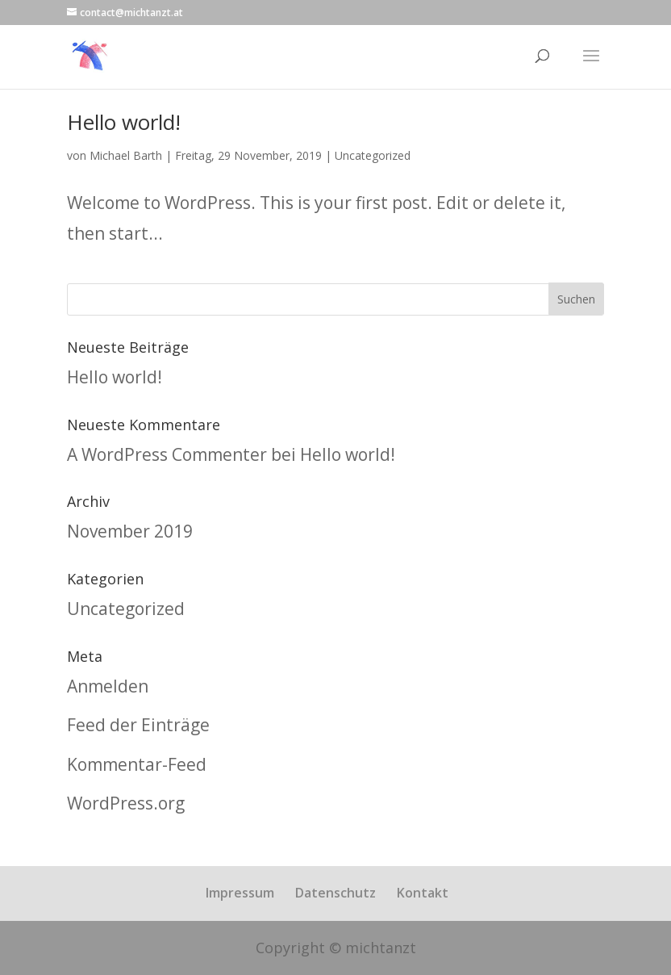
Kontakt (422, 893)
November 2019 (130, 531)
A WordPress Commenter (167, 454)
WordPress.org (126, 803)
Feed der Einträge (138, 724)
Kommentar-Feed (136, 764)
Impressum (240, 893)
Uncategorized (373, 155)
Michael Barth (126, 155)
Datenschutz (335, 893)
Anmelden (107, 686)
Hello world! (124, 121)
